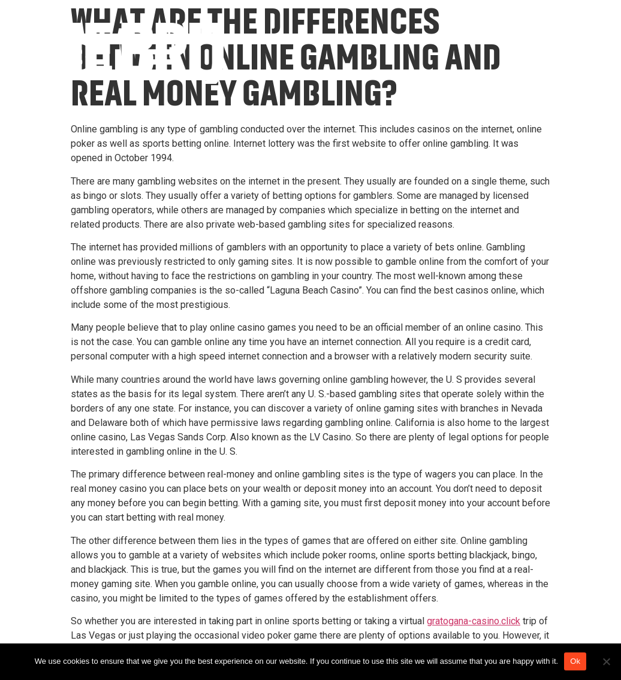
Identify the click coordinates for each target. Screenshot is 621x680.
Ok (575, 661)
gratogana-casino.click (473, 621)
